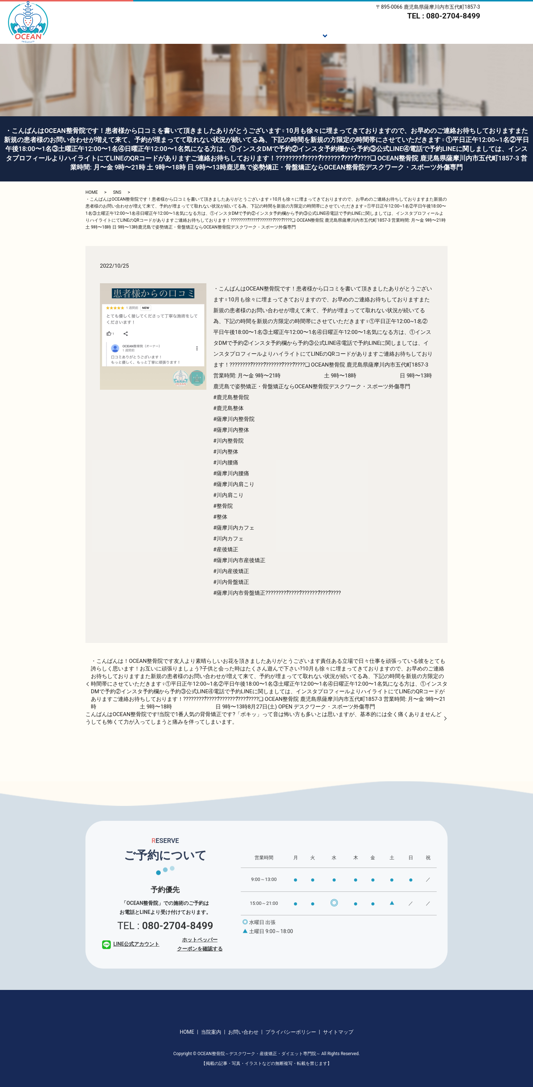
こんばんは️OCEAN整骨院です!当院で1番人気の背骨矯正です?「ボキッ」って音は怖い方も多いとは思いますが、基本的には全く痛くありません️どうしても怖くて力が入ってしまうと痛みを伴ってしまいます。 (263, 718)
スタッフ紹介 (435, 35)
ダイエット (390, 35)
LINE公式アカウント (130, 955)
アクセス (514, 35)
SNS (117, 192)
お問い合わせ (243, 1032)
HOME (232, 35)
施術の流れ (347, 35)
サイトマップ (338, 1032)
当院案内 (477, 35)
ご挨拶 (263, 35)
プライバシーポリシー (290, 1032)
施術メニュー (302, 35)
